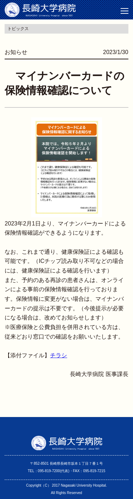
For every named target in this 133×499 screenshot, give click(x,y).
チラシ (58, 355)
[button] (124, 11)
